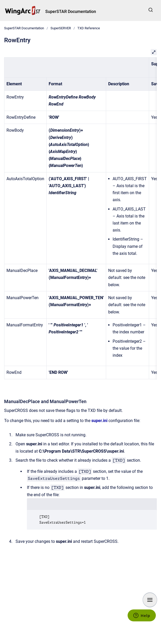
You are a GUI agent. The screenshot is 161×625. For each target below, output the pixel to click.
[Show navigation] (150, 600)
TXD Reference (88, 28)
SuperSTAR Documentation (70, 11)
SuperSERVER (60, 28)
